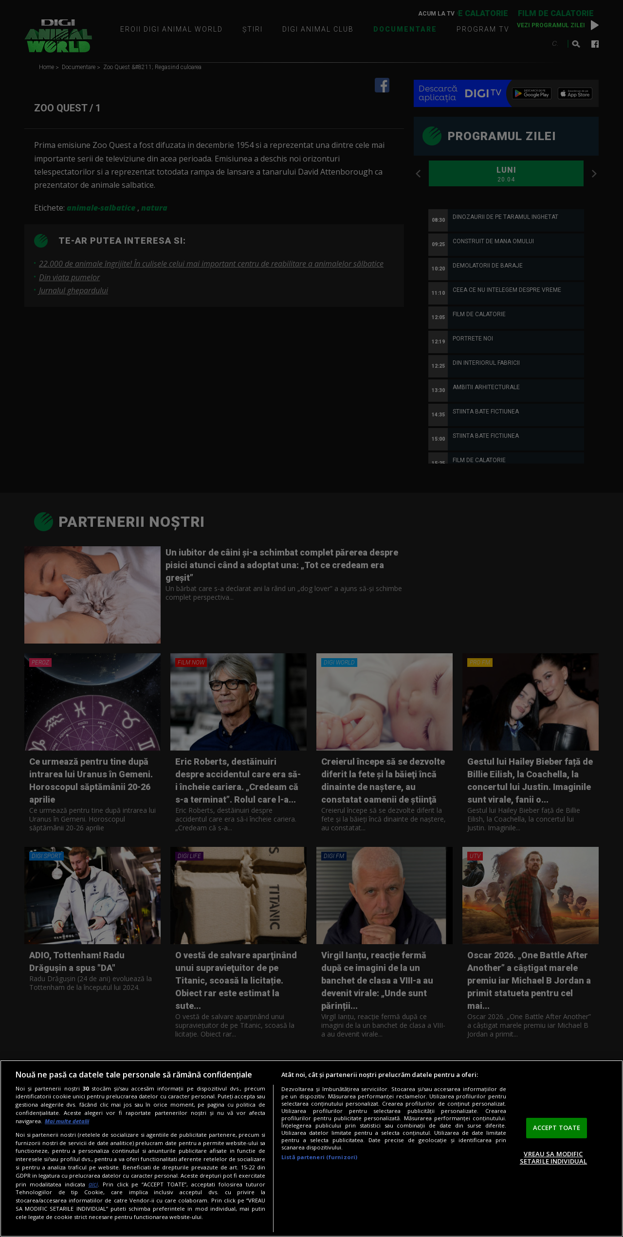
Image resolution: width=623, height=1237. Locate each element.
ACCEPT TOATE (557, 1127)
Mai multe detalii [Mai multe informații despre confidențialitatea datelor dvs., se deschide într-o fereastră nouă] (67, 1121)
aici (93, 1184)
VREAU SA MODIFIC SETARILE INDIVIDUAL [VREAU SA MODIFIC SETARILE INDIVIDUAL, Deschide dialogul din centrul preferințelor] (553, 1157)
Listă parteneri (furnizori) (319, 1157)
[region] (311, 1148)
